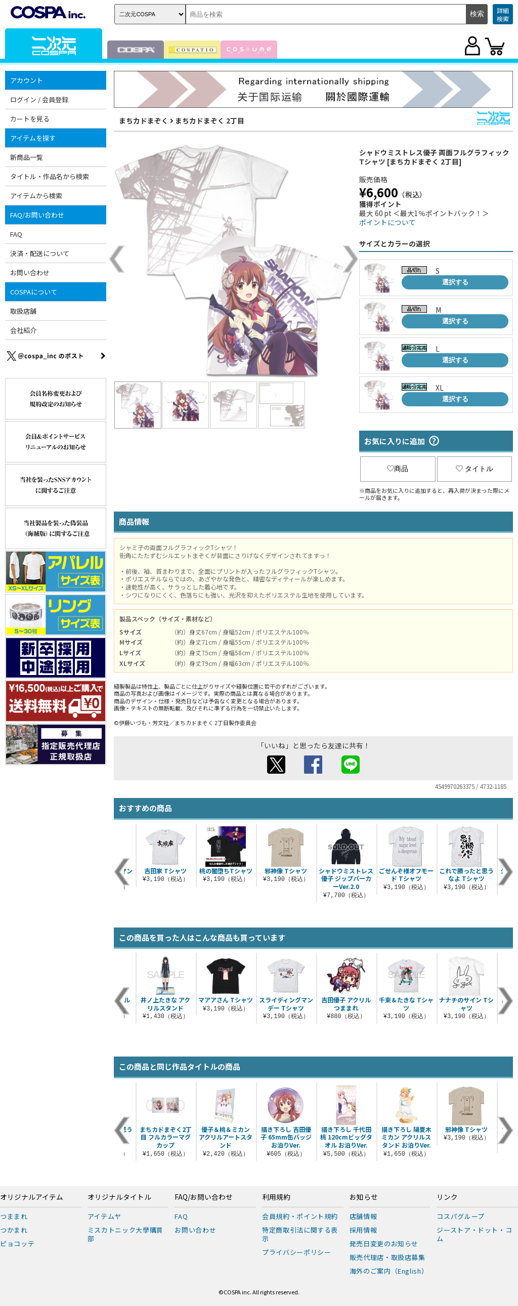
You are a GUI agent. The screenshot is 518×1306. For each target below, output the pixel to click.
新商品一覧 (26, 157)
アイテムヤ (104, 1216)
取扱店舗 (23, 311)
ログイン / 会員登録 (39, 99)
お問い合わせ (30, 272)
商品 (397, 469)
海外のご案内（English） (389, 1271)
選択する (455, 282)
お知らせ (364, 1197)
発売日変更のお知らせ (384, 1243)
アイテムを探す (33, 138)
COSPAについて (33, 292)
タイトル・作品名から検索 (49, 176)
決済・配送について (39, 253)
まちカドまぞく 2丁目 (209, 120)
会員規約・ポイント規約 (300, 1216)
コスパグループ (461, 1216)
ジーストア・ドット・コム (474, 1234)
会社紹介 (23, 330)
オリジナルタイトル (119, 1197)
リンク (447, 1197)
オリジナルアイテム (31, 1197)
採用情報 (363, 1230)
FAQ (16, 234)
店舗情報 (363, 1216)
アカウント (26, 80)
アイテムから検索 (36, 195)
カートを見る (30, 118)
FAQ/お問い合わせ (37, 215)
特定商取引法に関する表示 (300, 1234)
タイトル (474, 469)
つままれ (14, 1216)
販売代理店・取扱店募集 (387, 1257)
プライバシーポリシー (296, 1252)
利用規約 (276, 1197)
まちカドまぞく (143, 120)
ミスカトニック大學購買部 (125, 1234)
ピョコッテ (17, 1243)
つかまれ (14, 1230)
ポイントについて (387, 222)
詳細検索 (503, 14)
